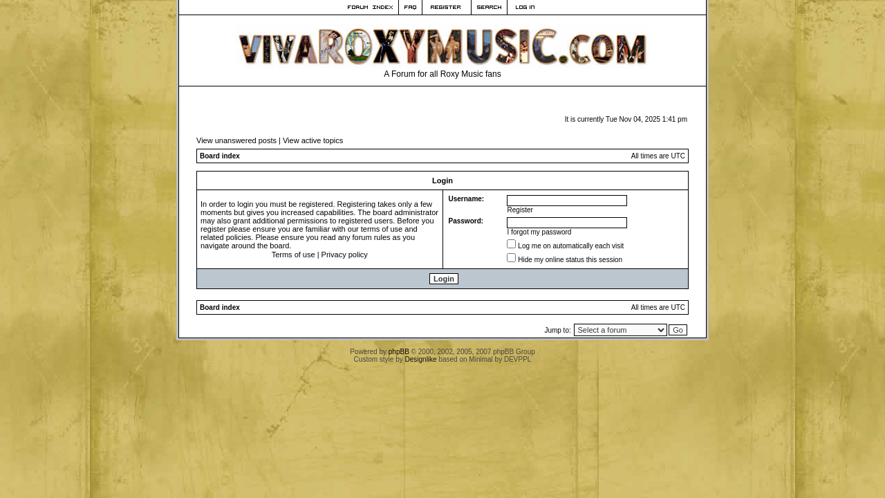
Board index (220, 156)
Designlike (421, 359)
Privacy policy (345, 254)
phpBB (399, 352)
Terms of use (293, 254)
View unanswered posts (236, 140)
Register (520, 210)
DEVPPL (517, 359)
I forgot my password (539, 232)
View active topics (313, 140)
